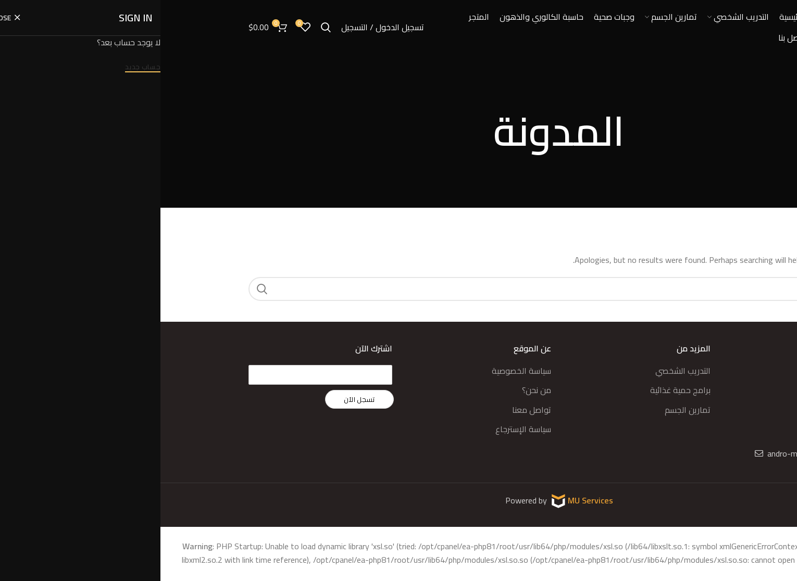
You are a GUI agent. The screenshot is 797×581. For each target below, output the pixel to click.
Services (437, 500)
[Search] (398, 289)
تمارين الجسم (527, 410)
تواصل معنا (371, 410)
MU (414, 500)
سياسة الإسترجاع (363, 429)
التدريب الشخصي (522, 370)
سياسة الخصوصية (361, 370)
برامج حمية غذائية (520, 390)
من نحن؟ (376, 390)
